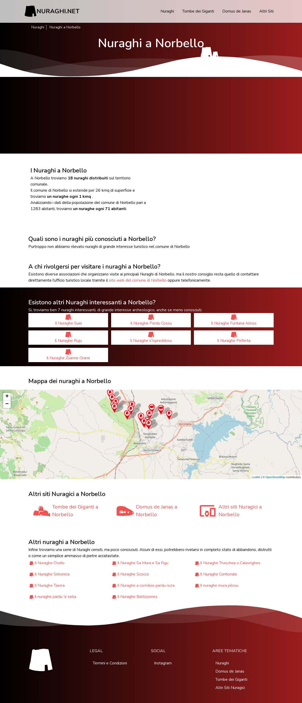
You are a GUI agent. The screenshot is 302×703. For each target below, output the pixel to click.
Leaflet (256, 477)
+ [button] (7, 396)
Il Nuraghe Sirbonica (51, 574)
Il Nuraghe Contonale (218, 574)
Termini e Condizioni (110, 663)
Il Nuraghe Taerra (49, 585)
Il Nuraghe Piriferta (233, 337)
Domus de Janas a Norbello (156, 510)
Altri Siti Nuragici (230, 687)
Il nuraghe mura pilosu (219, 585)
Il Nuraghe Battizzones (137, 597)
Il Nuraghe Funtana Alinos (234, 320)
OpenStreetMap (275, 477)
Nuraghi (167, 11)
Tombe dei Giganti (198, 11)
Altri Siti (266, 11)
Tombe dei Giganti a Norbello (75, 510)
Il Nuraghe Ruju (68, 337)
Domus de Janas (236, 11)
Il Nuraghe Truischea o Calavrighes (230, 563)
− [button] (7, 404)
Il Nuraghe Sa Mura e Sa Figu (142, 563)
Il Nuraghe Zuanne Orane (68, 355)
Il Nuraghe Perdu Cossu (151, 320)
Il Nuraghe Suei (68, 320)
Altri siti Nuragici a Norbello (240, 510)
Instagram (163, 663)
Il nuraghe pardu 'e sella (55, 597)
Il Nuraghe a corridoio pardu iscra (146, 585)
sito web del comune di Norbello (138, 280)
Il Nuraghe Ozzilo (49, 563)
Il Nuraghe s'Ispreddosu (151, 337)
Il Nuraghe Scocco (133, 574)
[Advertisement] (151, 115)
